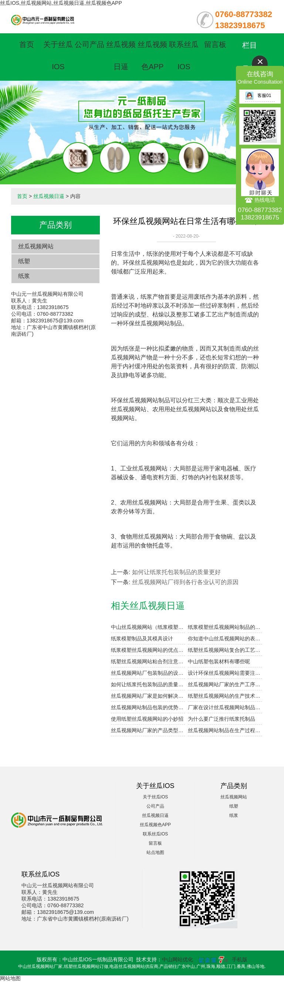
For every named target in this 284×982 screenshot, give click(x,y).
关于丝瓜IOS (155, 797)
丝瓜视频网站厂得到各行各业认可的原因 (185, 582)
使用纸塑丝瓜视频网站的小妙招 (147, 719)
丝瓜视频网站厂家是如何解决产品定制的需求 (148, 696)
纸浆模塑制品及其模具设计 (142, 638)
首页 (26, 44)
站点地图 (155, 852)
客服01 (258, 95)
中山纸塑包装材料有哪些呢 (219, 661)
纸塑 (24, 261)
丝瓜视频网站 (36, 246)
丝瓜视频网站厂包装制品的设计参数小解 (148, 673)
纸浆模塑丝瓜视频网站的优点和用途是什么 (148, 650)
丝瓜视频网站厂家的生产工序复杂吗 (225, 684)
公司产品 (89, 44)
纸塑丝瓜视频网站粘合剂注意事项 (148, 661)
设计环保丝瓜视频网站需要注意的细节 (225, 673)
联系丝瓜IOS (155, 834)
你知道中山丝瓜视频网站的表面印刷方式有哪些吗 (225, 638)
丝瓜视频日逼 (48, 196)
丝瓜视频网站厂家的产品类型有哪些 (148, 730)
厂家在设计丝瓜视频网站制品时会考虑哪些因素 (225, 707)
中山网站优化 (177, 959)
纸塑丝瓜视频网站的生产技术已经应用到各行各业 (225, 696)
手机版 (239, 959)
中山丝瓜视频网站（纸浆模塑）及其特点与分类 (148, 627)
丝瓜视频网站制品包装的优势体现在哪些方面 (148, 707)
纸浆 (24, 276)
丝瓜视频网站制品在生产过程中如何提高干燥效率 (225, 730)
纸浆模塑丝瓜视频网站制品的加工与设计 (225, 627)
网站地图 (10, 978)
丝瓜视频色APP (155, 824)
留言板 (215, 44)
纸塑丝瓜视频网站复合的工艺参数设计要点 (225, 650)
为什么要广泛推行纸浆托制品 (221, 719)
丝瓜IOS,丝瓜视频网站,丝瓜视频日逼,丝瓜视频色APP (61, 3)
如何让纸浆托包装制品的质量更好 (176, 572)
